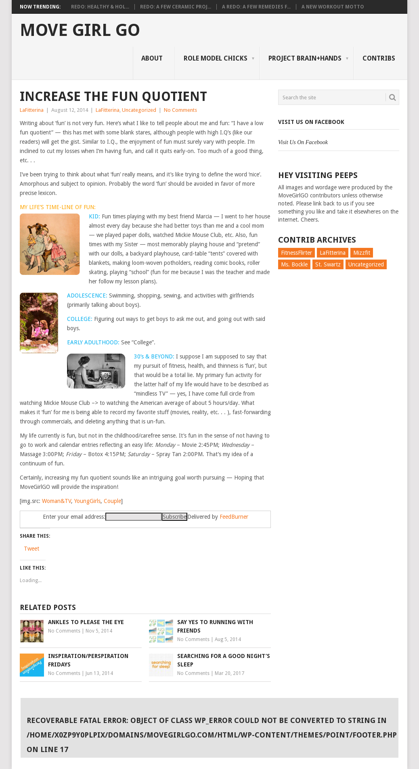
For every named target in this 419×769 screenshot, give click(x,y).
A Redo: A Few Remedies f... (256, 7)
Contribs (378, 58)
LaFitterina (32, 110)
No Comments (180, 110)
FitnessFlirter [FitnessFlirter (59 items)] (296, 252)
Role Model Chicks (215, 58)
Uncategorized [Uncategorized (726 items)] (366, 264)
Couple (112, 501)
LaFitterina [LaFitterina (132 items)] (333, 252)
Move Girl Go (80, 30)
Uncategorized (139, 110)
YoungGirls (87, 501)
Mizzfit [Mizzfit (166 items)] (361, 252)
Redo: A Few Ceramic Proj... (175, 7)
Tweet (31, 548)
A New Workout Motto (333, 7)
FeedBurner (234, 516)
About (152, 58)
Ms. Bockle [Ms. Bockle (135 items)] (294, 264)
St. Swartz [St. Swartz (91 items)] (328, 264)
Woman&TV (56, 501)
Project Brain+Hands (304, 58)
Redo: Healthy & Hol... (100, 7)
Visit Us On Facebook (311, 122)
